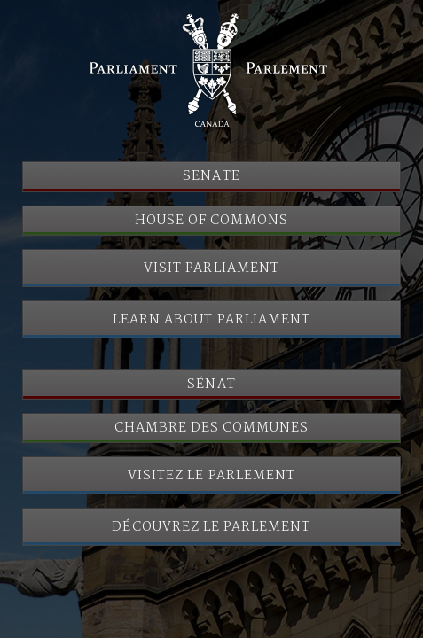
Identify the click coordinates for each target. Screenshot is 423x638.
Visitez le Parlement (211, 475)
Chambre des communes (211, 428)
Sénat (211, 384)
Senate (211, 176)
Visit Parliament (211, 268)
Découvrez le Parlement (211, 527)
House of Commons (212, 220)
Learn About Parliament (211, 320)
